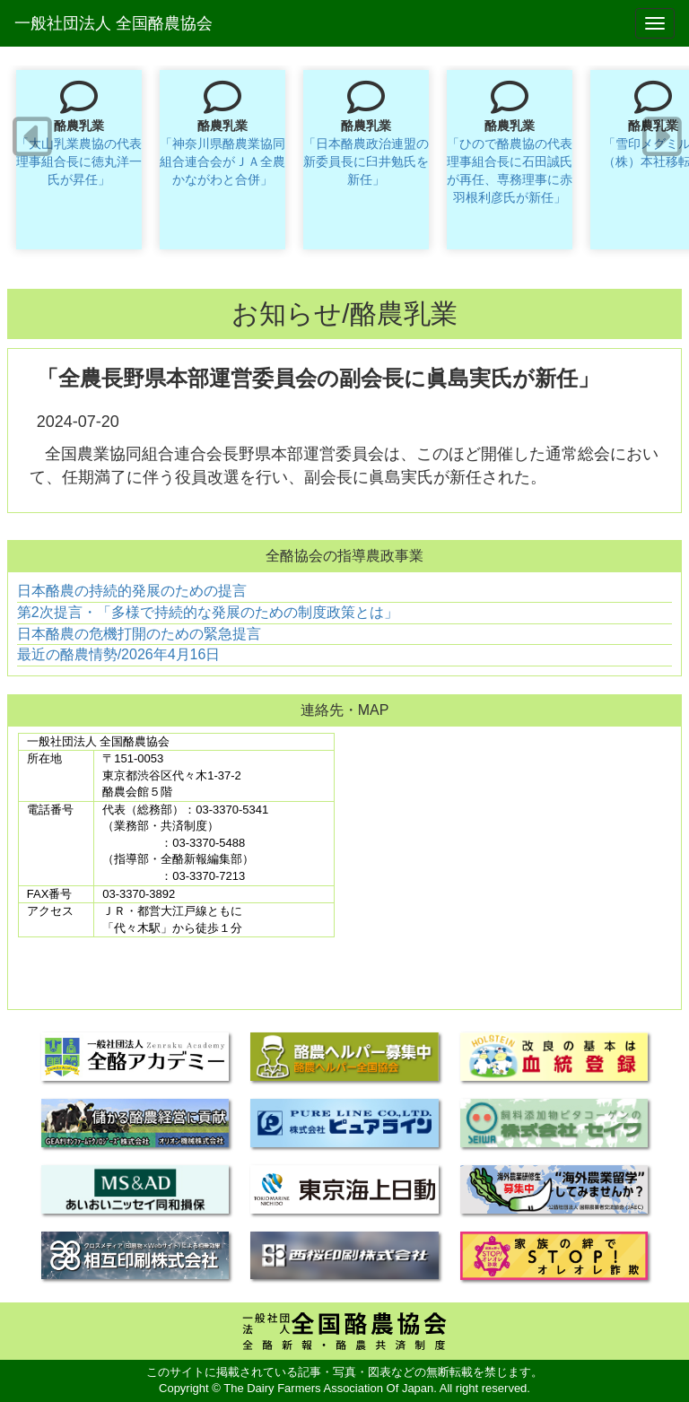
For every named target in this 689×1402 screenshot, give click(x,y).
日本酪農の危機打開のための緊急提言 (139, 633)
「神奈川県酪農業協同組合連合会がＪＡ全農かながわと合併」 (222, 161)
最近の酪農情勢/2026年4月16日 (119, 654)
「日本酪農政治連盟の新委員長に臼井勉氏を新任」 (366, 161)
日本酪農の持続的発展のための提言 (132, 590)
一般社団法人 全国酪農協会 (113, 23)
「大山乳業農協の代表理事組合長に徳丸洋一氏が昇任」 (79, 161)
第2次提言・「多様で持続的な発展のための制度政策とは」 (207, 612)
